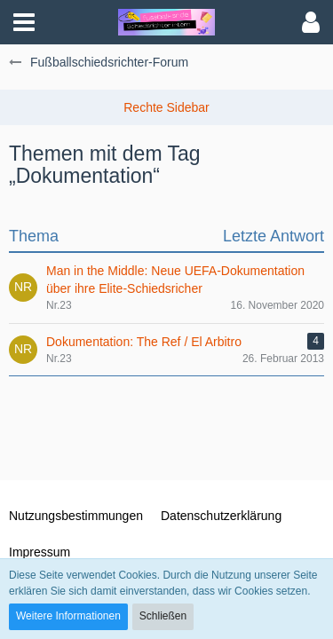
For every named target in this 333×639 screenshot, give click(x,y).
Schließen (162, 616)
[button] (24, 22)
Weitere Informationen (68, 616)
